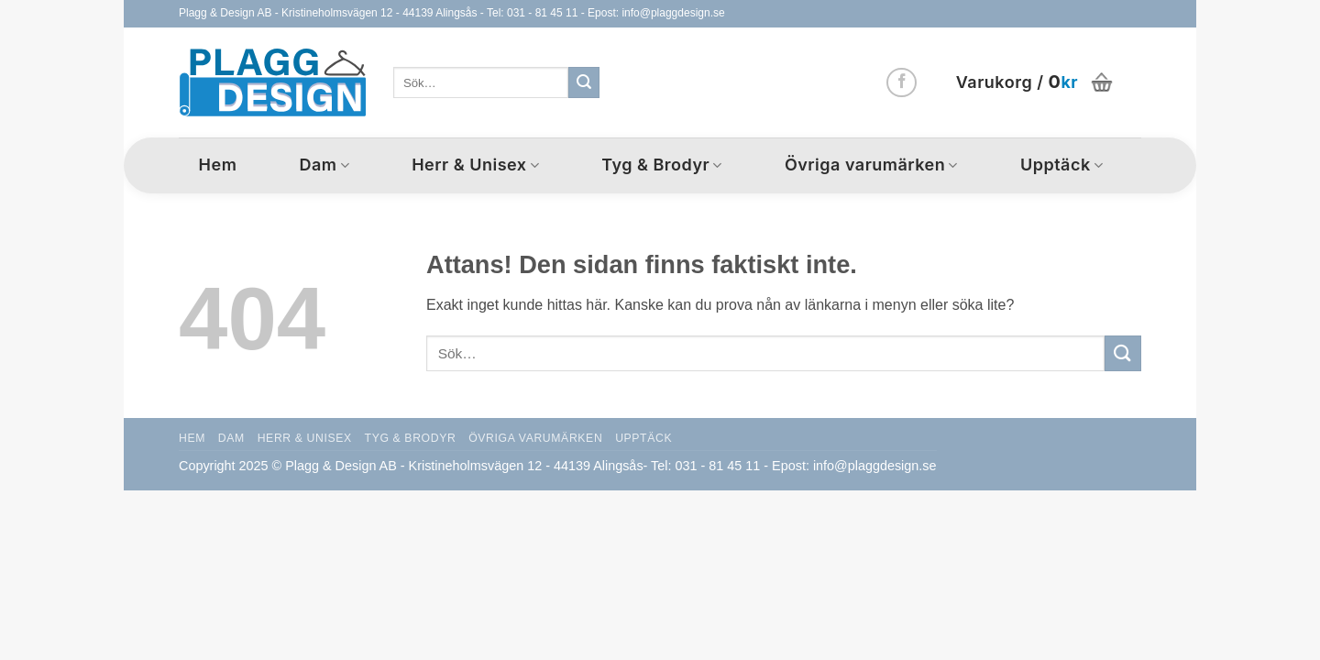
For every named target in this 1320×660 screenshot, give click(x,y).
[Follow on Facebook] (901, 83)
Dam (324, 164)
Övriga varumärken (871, 164)
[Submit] (584, 82)
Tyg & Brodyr (661, 164)
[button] (1036, 82)
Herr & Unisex (475, 164)
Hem (218, 164)
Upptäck (1061, 164)
